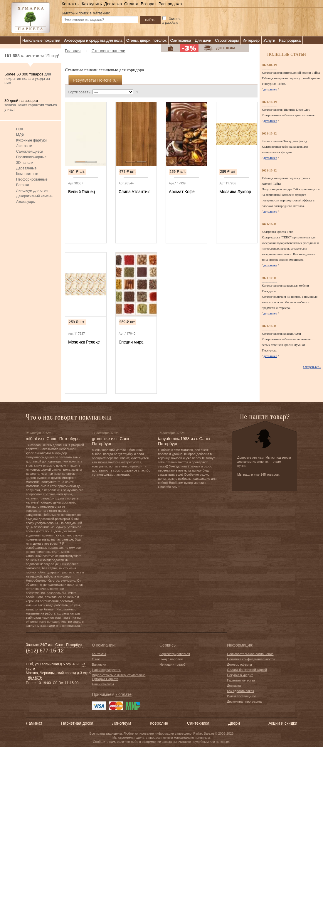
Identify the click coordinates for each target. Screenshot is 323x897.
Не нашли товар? (172, 664)
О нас (96, 659)
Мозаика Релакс (84, 342)
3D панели (24, 163)
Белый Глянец (81, 191)
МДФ (20, 135)
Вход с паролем (171, 659)
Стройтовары (227, 40)
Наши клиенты (103, 684)
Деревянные (26, 168)
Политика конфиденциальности (251, 659)
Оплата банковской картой (247, 670)
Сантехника (180, 40)
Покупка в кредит (240, 675)
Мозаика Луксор (235, 191)
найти (150, 19)
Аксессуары (26, 202)
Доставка (113, 3)
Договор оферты (239, 664)
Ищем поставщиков (241, 696)
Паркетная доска (77, 723)
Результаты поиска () (95, 80)
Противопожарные (31, 157)
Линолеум (121, 723)
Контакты (70, 3)
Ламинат (34, 723)
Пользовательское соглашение (250, 654)
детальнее (270, 89)
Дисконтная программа (244, 701)
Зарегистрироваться (174, 654)
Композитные (27, 174)
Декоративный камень (34, 196)
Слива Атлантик (134, 191)
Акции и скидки (282, 723)
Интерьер (251, 40)
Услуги (269, 40)
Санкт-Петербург (69, 645)
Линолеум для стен (32, 191)
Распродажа (170, 3)
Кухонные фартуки (31, 140)
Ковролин (159, 723)
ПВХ (19, 129)
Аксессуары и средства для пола (93, 40)
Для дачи (203, 40)
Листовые (24, 146)
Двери (234, 723)
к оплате (123, 694)
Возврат (148, 3)
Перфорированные (32, 179)
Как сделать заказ (240, 691)
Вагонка (22, 185)
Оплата (131, 3)
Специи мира (131, 342)
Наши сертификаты (106, 670)
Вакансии (99, 664)
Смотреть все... (312, 367)
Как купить (92, 3)
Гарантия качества (241, 680)
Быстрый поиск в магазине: (86, 13)
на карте (35, 677)
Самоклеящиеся (29, 151)
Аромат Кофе (181, 191)
